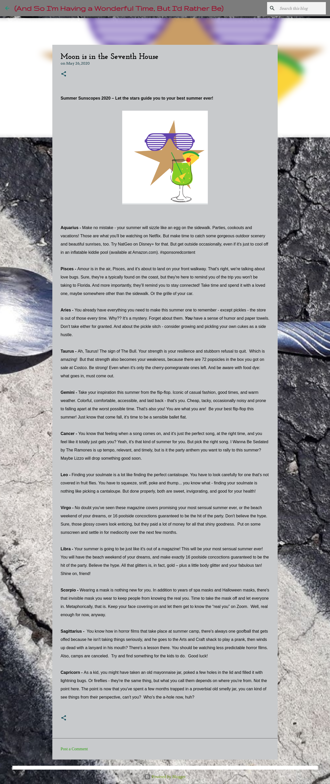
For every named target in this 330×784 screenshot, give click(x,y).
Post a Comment (74, 749)
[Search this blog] (299, 8)
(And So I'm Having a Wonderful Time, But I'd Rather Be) (118, 8)
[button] (64, 74)
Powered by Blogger (165, 776)
